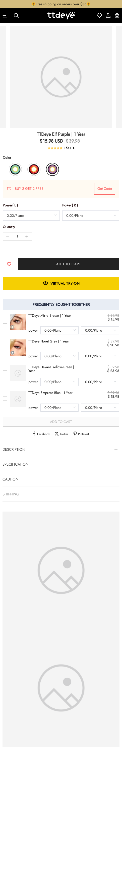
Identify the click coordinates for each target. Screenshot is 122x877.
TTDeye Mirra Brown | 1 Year (49, 315)
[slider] (55, 148)
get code (104, 188)
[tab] (61, 449)
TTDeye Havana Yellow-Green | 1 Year (52, 369)
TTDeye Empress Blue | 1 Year (50, 393)
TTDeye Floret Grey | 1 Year (48, 341)
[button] (61, 449)
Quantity (9, 226)
